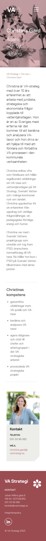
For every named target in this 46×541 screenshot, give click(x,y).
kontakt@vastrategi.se (16, 505)
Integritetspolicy (13, 512)
